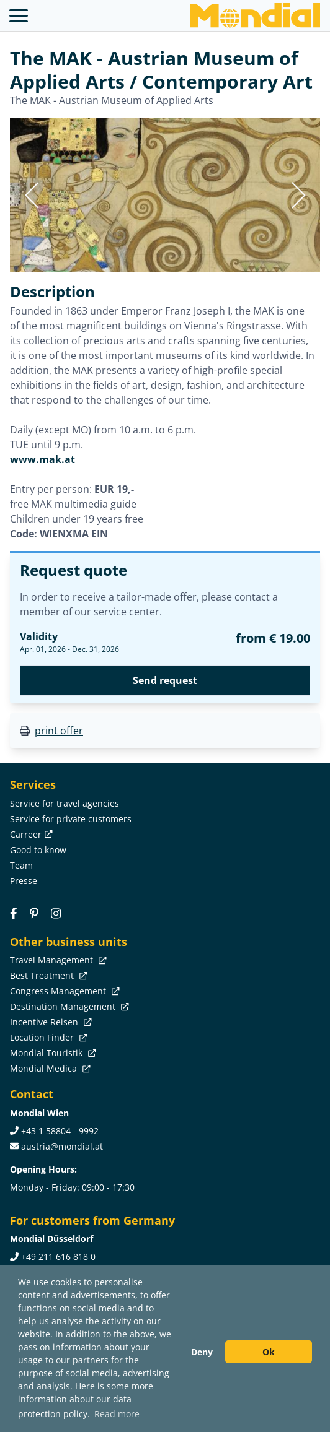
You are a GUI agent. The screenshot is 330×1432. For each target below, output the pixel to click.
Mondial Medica (49, 1068)
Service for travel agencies (64, 803)
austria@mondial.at (62, 1146)
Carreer (30, 834)
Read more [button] (117, 1414)
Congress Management (63, 991)
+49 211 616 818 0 (58, 1256)
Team (21, 865)
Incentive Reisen (49, 1022)
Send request (165, 680)
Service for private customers (71, 819)
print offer (59, 730)
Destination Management (68, 1006)
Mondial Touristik (52, 1053)
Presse (23, 881)
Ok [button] (268, 1352)
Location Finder (47, 1037)
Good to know (38, 850)
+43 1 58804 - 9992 (60, 1131)
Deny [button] (202, 1352)
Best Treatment (47, 975)
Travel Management (57, 960)
